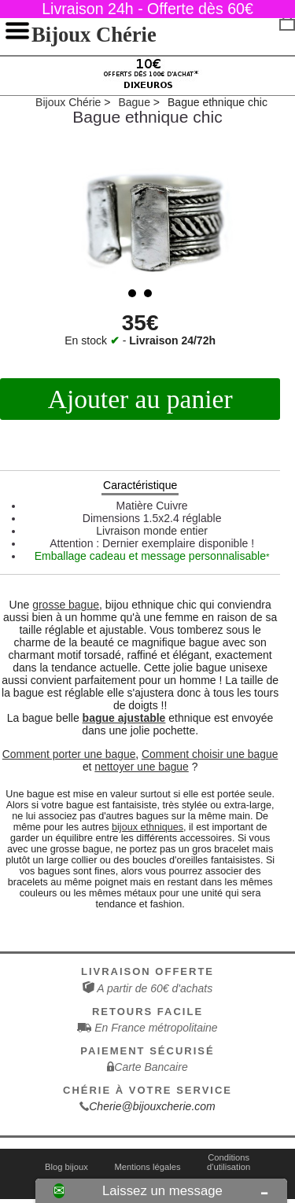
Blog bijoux (66, 1167)
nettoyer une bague (141, 766)
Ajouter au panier (140, 399)
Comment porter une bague (69, 754)
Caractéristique (140, 485)
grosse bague (65, 604)
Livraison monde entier (152, 530)
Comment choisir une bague (210, 754)
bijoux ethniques (147, 827)
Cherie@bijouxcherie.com (152, 1106)
